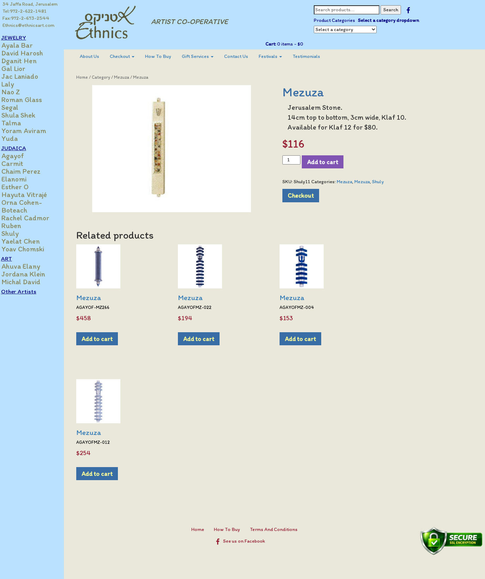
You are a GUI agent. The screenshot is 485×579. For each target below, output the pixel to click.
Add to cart (325, 162)
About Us (96, 56)
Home (89, 77)
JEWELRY (21, 37)
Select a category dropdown (391, 20)
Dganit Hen (26, 61)
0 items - (292, 44)
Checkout (128, 56)
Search (393, 10)
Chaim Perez (28, 171)
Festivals (277, 56)
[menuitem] (96, 56)
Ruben (19, 225)
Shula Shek (26, 115)
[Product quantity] (295, 160)
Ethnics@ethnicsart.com (29, 25)
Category (107, 77)
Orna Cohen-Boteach (29, 206)
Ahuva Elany (28, 266)
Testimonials (313, 56)
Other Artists (26, 291)
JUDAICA (21, 147)
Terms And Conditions (277, 529)
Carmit (20, 163)
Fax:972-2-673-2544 (26, 18)
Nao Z (18, 92)
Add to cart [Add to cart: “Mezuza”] (103, 338)
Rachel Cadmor (33, 218)
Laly (15, 84)
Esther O (22, 187)
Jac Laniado (27, 76)
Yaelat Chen (28, 241)
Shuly (17, 233)
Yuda (17, 138)
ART (13, 258)
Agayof (20, 156)
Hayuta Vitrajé (31, 194)
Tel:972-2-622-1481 (25, 11)
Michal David (28, 282)
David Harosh (29, 53)
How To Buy (165, 56)
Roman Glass (29, 99)
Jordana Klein (31, 274)
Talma (18, 123)
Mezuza (128, 77)
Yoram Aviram (31, 131)
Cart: (273, 44)
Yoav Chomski (30, 249)
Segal (17, 107)
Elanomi (21, 179)
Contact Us (243, 56)
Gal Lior (21, 68)
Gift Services (204, 56)
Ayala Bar (24, 45)
